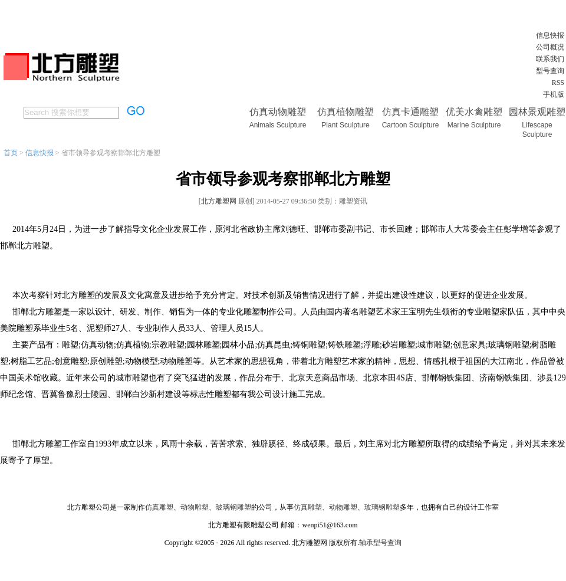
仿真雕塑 (159, 507)
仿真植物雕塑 (345, 112)
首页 (11, 153)
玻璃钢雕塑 (233, 507)
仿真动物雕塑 (277, 112)
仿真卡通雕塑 (410, 112)
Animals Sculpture (278, 125)
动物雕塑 (194, 507)
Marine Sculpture (474, 125)
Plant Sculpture (345, 125)
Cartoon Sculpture (410, 125)
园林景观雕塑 (537, 112)
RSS (558, 82)
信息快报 (550, 35)
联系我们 (550, 59)
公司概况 (550, 47)
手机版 (553, 94)
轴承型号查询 (380, 543)
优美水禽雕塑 (474, 112)
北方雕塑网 (218, 201)
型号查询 (550, 71)
